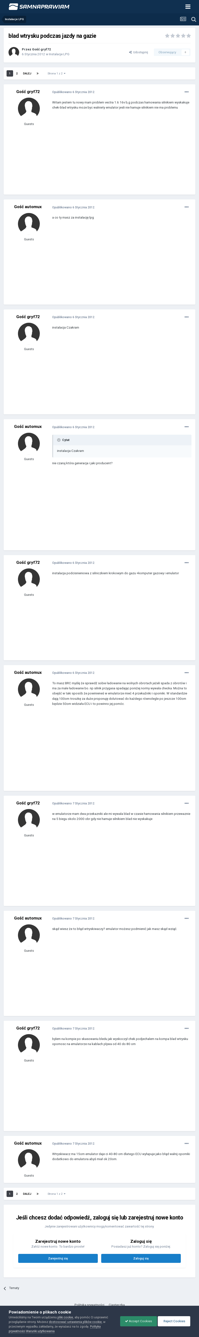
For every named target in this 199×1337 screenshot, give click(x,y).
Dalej (27, 73)
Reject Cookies (174, 1321)
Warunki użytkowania (40, 1331)
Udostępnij (138, 52)
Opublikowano (73, 92)
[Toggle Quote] (59, 440)
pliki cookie (65, 1317)
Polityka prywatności (89, 1305)
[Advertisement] (109, 156)
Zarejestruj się (58, 1258)
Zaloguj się (141, 1258)
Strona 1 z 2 (57, 73)
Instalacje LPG (59, 54)
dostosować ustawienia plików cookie (75, 1322)
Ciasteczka (117, 1305)
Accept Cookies (138, 1321)
